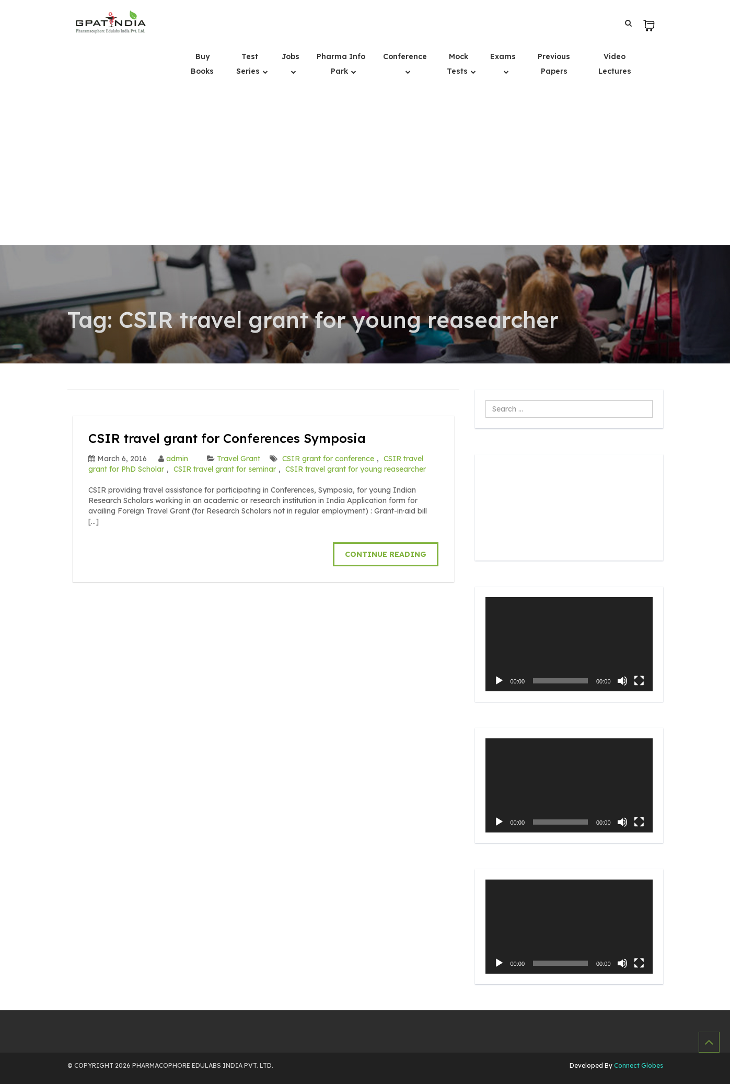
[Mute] (622, 681)
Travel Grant (238, 458)
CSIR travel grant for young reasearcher (355, 469)
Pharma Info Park (341, 64)
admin (177, 458)
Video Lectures (614, 64)
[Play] (499, 681)
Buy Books (202, 64)
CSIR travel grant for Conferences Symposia (227, 438)
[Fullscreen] (639, 681)
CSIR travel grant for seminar (224, 469)
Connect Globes (637, 1065)
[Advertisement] (365, 167)
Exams (503, 56)
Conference (405, 56)
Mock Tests (458, 64)
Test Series (249, 64)
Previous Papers (554, 64)
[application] (569, 644)
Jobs (290, 56)
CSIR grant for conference (328, 458)
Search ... (485, 400)
